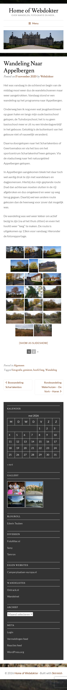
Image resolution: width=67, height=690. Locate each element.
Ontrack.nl (13, 589)
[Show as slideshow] (33, 343)
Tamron (11, 554)
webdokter (46, 76)
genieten (27, 370)
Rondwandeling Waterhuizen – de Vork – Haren (51, 387)
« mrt (10, 464)
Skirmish (57, 673)
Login (10, 632)
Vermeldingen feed (17, 638)
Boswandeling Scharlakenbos (14, 385)
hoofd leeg (38, 370)
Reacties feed (14, 645)
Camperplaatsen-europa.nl (22, 572)
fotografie (17, 370)
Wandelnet (13, 596)
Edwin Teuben (15, 523)
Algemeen (19, 365)
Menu (35, 23)
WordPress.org (15, 651)
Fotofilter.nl (13, 541)
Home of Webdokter (33, 10)
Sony (10, 547)
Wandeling (51, 370)
